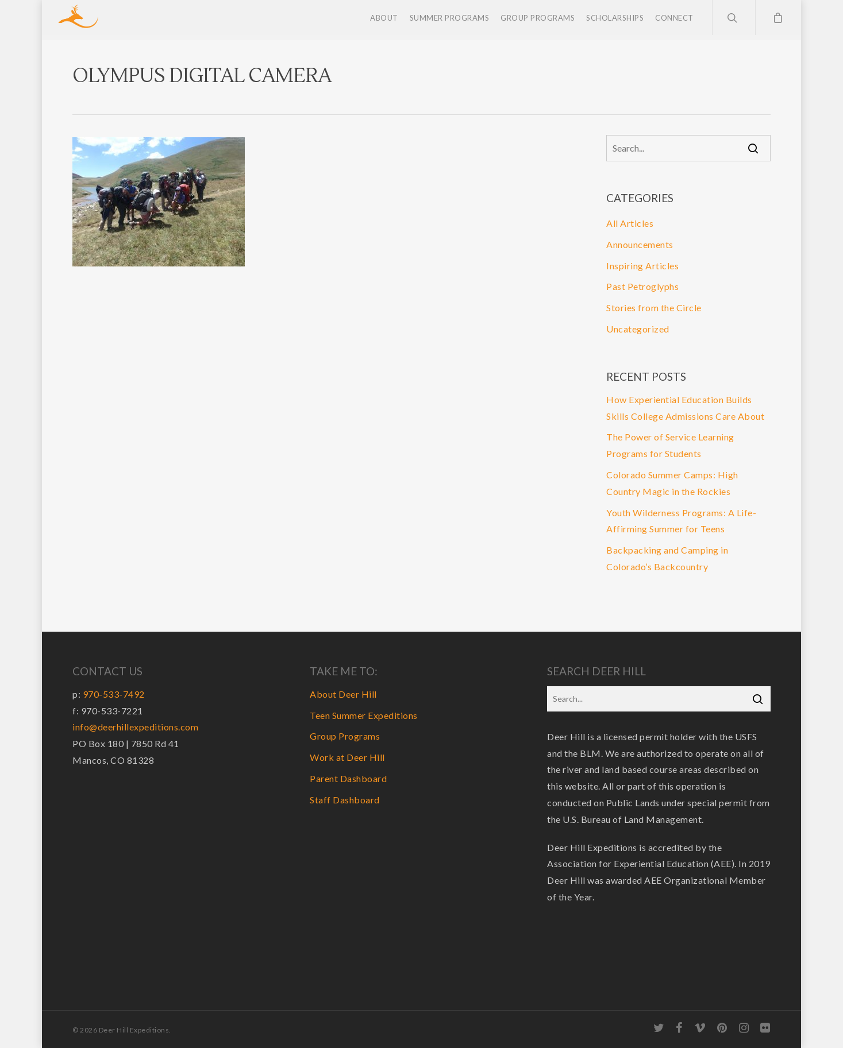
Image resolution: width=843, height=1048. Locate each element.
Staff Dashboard (345, 799)
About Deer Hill (343, 694)
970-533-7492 (114, 694)
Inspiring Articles (642, 265)
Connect (674, 20)
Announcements (639, 244)
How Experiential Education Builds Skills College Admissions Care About (685, 407)
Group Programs (538, 20)
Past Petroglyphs (642, 286)
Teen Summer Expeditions (364, 715)
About (384, 20)
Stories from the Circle (654, 307)
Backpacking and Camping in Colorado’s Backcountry (667, 558)
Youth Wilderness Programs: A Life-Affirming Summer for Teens (681, 521)
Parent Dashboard (348, 778)
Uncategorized (637, 328)
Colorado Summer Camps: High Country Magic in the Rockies (672, 483)
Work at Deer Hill (347, 757)
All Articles (629, 223)
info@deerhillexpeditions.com (135, 726)
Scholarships (615, 20)
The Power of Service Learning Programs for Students (670, 445)
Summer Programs (450, 20)
